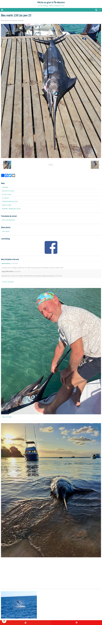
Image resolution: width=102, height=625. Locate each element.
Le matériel (5, 198)
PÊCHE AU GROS (6, 205)
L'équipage (5, 187)
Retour (51, 165)
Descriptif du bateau (8, 191)
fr (100, 10)
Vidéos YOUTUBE (7, 417)
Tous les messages (8, 282)
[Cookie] (4, 621)
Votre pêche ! (6, 231)
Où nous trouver (6, 194)
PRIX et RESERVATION (8, 220)
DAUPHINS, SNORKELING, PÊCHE (11, 209)
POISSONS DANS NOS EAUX (10, 201)
